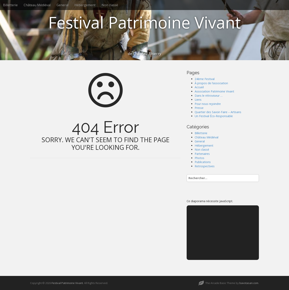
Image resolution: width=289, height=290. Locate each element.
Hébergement (85, 5)
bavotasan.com (248, 283)
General (62, 5)
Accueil (199, 87)
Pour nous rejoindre (208, 104)
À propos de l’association (211, 83)
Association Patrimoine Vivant (214, 91)
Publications (203, 162)
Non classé (110, 5)
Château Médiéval (37, 5)
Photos (199, 158)
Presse (199, 108)
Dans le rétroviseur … (209, 95)
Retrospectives (205, 166)
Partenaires (202, 154)
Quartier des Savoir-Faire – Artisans (218, 112)
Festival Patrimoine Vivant (144, 22)
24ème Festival (205, 79)
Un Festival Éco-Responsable (214, 116)
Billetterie (10, 5)
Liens (198, 99)
